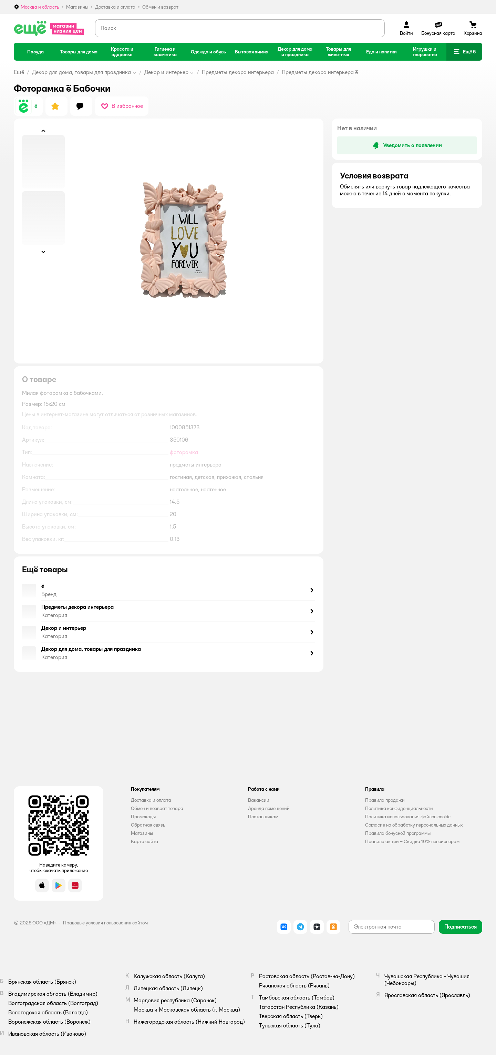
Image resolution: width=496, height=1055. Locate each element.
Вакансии (258, 800)
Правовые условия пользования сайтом (105, 922)
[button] (464, 52)
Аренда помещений (269, 808)
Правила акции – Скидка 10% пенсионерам (412, 841)
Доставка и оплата (151, 800)
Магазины (142, 833)
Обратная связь (148, 825)
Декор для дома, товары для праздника (81, 72)
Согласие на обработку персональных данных (414, 825)
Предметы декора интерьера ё (320, 72)
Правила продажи (385, 800)
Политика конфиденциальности (399, 808)
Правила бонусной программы (398, 833)
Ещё (19, 72)
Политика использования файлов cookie (408, 816)
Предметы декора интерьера (238, 72)
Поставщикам (263, 816)
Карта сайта (144, 841)
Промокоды (143, 816)
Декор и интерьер (166, 72)
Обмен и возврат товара (157, 808)
